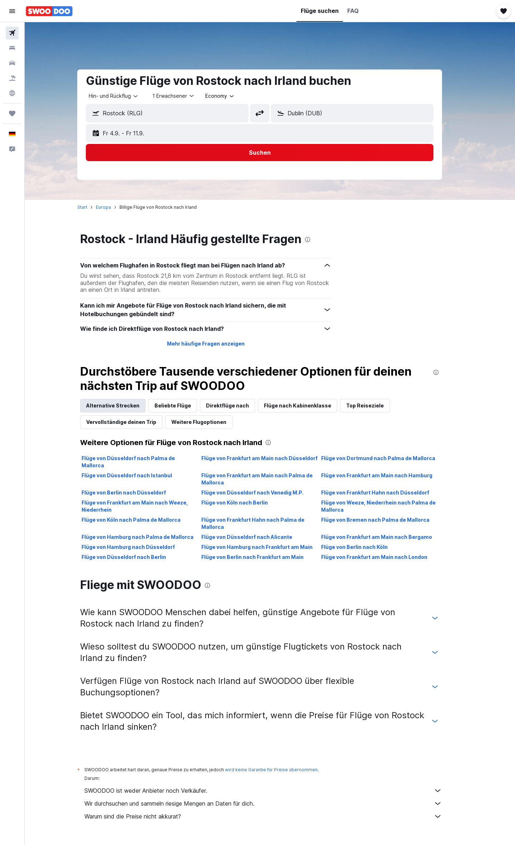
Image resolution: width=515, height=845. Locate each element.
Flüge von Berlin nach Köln (364, 547)
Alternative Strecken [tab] (123, 405)
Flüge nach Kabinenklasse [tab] (308, 405)
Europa (113, 207)
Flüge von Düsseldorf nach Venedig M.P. (262, 492)
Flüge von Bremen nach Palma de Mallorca (385, 520)
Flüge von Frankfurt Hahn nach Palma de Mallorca (262, 523)
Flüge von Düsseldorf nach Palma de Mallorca (138, 461)
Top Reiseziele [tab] (375, 405)
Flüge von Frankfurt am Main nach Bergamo (386, 537)
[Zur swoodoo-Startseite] (49, 11)
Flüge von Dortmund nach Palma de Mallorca (388, 458)
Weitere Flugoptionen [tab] (209, 422)
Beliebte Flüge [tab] (183, 405)
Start (93, 207)
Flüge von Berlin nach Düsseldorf (134, 492)
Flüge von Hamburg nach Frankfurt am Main (267, 547)
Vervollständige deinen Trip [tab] (132, 422)
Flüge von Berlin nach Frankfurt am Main (262, 557)
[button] (12, 11)
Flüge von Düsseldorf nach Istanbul (137, 475)
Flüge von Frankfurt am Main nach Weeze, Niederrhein (145, 506)
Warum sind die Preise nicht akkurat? (273, 816)
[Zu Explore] (12, 93)
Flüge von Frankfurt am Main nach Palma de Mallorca (267, 479)
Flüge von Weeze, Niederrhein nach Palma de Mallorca (388, 506)
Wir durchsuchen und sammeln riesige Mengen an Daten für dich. (273, 803)
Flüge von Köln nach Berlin (244, 502)
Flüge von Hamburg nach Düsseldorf (138, 547)
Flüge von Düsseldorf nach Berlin (134, 557)
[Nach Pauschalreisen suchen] (12, 78)
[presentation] (318, 239)
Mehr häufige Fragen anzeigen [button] (216, 344)
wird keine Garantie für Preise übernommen (281, 769)
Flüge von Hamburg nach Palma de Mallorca (148, 537)
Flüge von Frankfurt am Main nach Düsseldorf (269, 458)
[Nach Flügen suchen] (12, 33)
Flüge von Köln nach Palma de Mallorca (141, 520)
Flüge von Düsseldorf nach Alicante (256, 537)
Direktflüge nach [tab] (237, 405)
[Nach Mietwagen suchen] (12, 63)
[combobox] (124, 96)
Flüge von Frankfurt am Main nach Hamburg (386, 475)
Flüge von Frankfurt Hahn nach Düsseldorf (385, 492)
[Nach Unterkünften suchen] (12, 48)
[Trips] (12, 113)
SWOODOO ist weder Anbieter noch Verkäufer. (273, 790)
